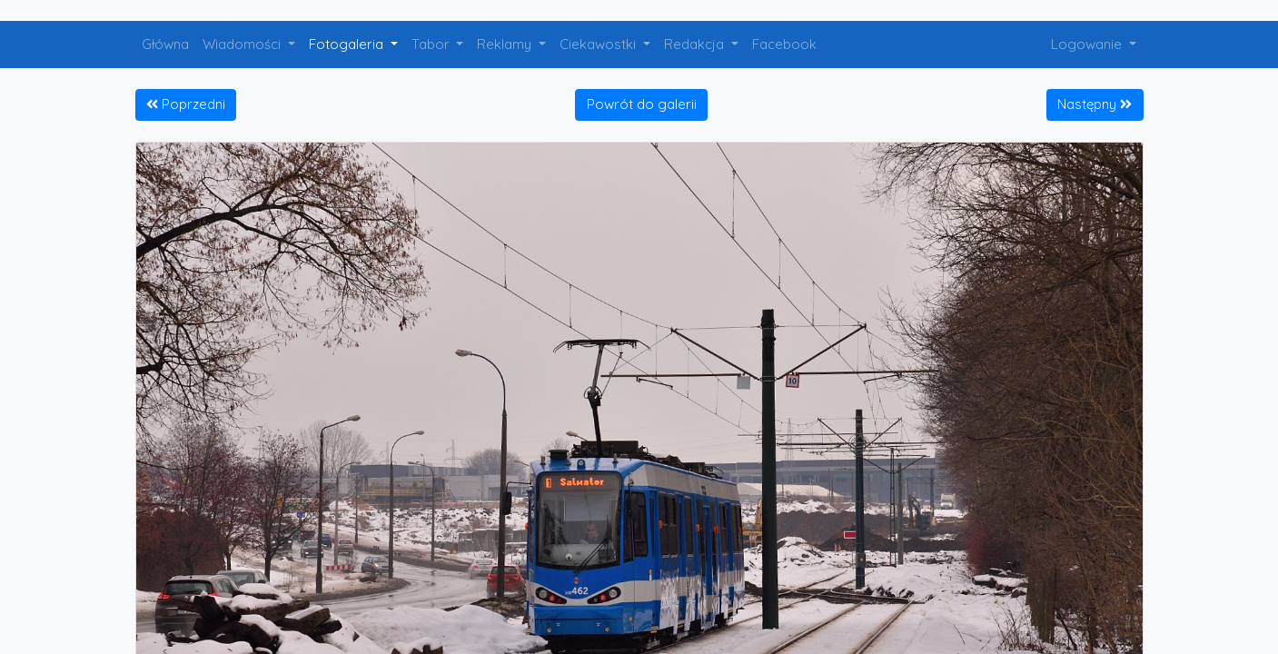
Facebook (784, 44)
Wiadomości (243, 44)
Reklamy (506, 44)
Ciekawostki (599, 44)
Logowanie (1088, 44)
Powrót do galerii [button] (642, 104)
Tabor (432, 44)
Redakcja (696, 44)
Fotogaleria (348, 44)
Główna (165, 44)
